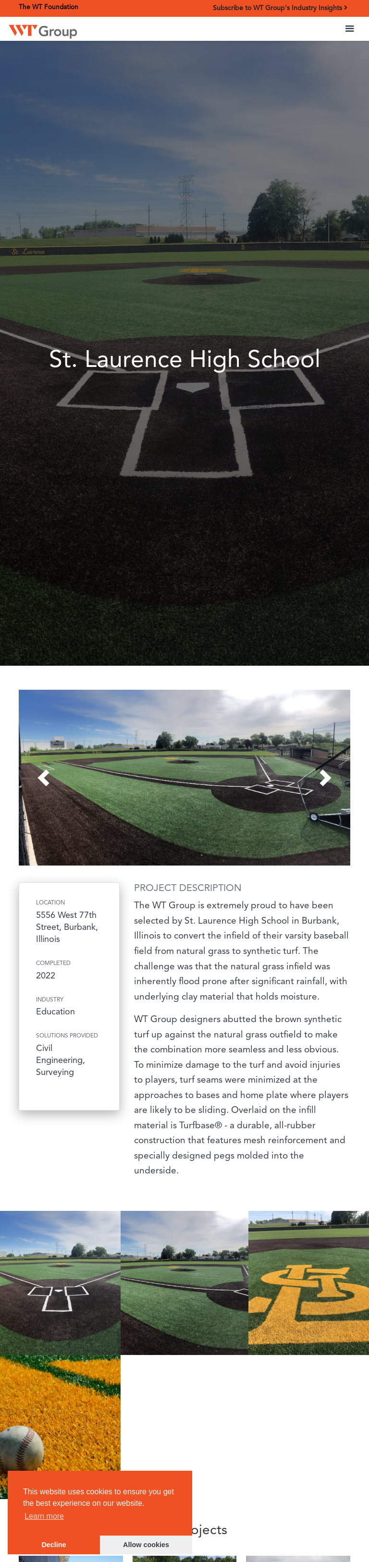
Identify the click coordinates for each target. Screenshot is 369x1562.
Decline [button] (53, 1545)
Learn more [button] (44, 1516)
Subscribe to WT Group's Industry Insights (280, 8)
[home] (43, 30)
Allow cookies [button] (146, 1545)
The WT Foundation (48, 7)
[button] (350, 29)
